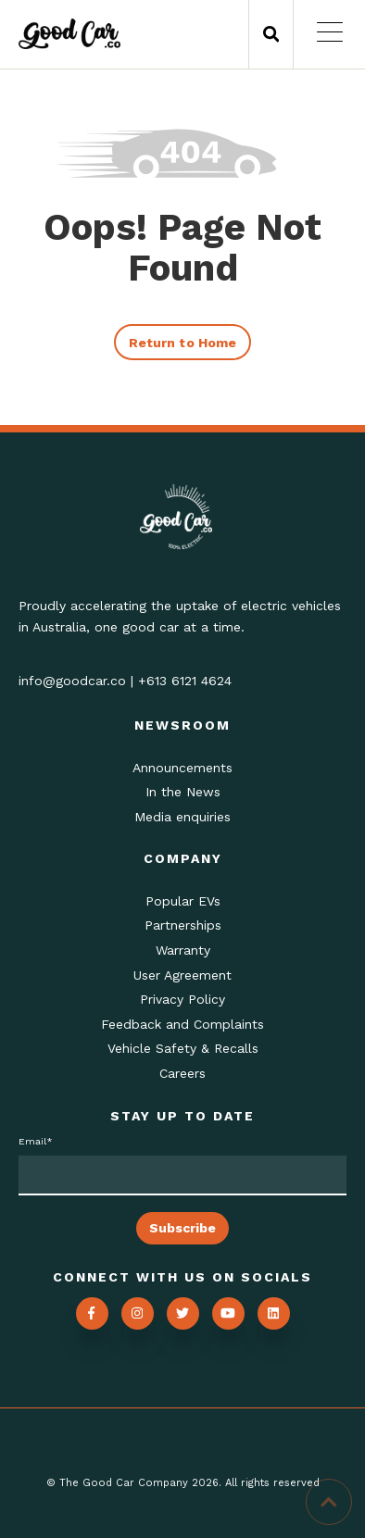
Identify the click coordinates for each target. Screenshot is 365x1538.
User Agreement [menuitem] (182, 975)
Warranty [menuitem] (183, 950)
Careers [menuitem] (182, 1073)
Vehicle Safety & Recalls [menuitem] (182, 1048)
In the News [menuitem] (182, 791)
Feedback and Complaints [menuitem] (182, 1024)
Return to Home (182, 342)
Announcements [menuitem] (182, 767)
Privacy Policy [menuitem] (182, 999)
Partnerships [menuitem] (183, 925)
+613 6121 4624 (185, 680)
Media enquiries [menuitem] (182, 816)
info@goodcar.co (72, 680)
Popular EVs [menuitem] (182, 901)
